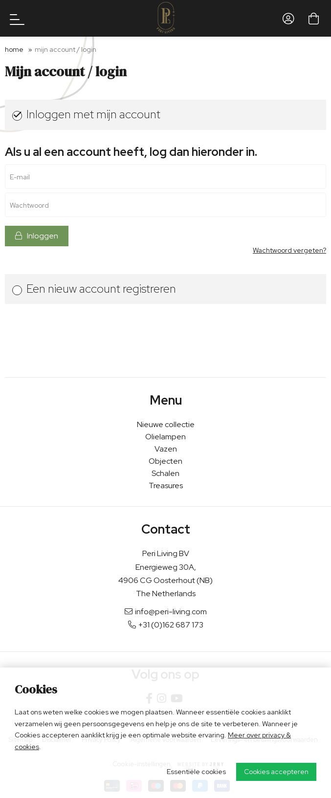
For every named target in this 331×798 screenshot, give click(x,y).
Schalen (165, 473)
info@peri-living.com (166, 611)
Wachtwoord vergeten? (289, 250)
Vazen (165, 449)
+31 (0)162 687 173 (165, 625)
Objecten (165, 461)
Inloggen (36, 236)
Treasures (166, 485)
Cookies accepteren (276, 771)
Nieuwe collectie (166, 424)
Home (14, 49)
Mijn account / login (65, 49)
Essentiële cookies (196, 771)
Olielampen (165, 436)
